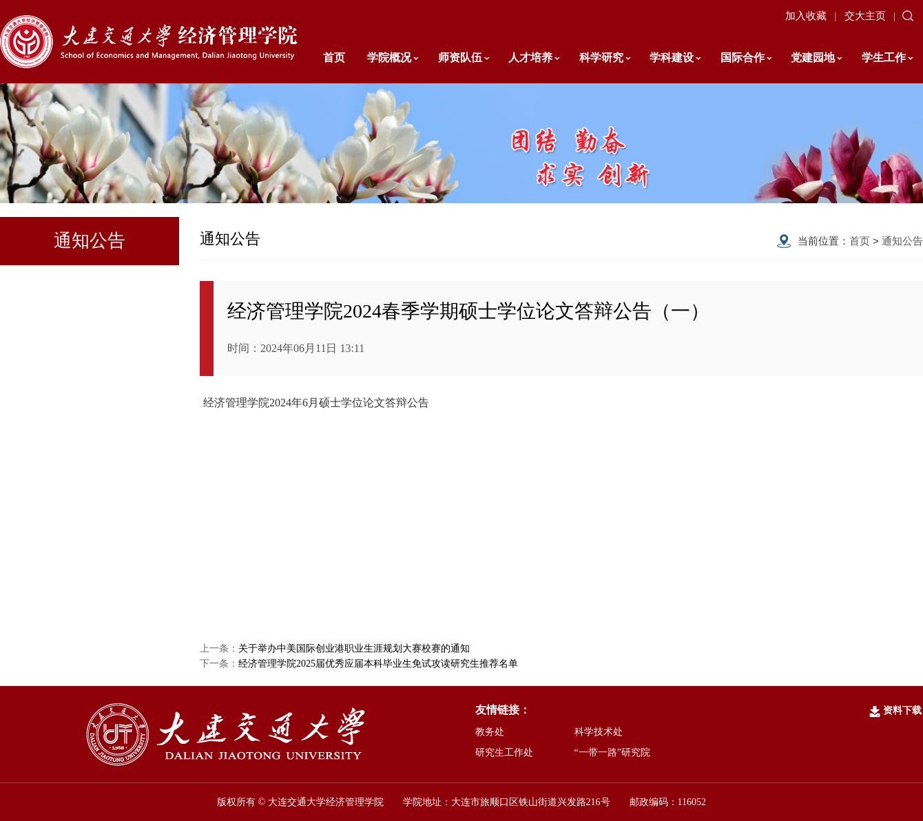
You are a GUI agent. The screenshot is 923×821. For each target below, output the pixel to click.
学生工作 (887, 57)
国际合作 (746, 57)
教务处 (489, 732)
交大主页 (865, 15)
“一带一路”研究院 (612, 752)
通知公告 (902, 241)
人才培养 (534, 57)
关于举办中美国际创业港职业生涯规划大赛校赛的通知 (354, 648)
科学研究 (605, 57)
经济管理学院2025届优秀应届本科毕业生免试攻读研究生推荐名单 (378, 663)
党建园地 (816, 57)
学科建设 (675, 57)
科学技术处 (598, 732)
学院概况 (393, 57)
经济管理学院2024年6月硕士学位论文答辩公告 (316, 402)
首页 (334, 57)
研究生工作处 (504, 752)
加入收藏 (806, 15)
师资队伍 (464, 57)
